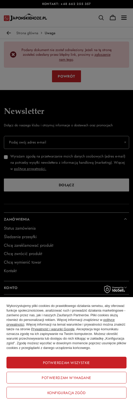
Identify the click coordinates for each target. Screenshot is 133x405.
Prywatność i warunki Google (53, 329)
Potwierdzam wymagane (66, 377)
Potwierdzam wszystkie (66, 362)
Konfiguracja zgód (66, 392)
